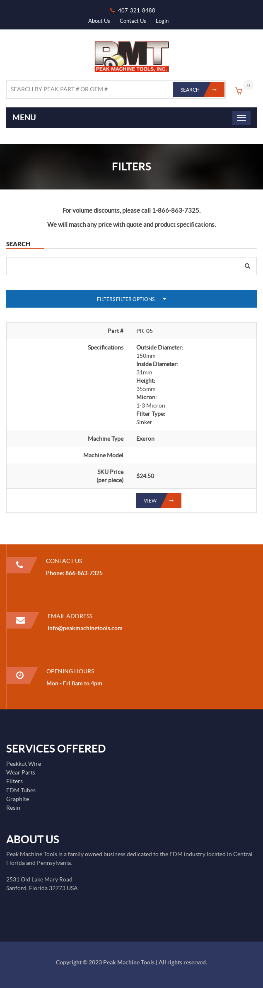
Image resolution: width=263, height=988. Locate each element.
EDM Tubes (21, 790)
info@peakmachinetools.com (85, 628)
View (162, 500)
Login (162, 21)
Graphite (17, 799)
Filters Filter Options (125, 299)
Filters (14, 781)
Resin (13, 807)
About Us (99, 21)
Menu (24, 117)
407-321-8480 (136, 10)
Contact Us (133, 21)
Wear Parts (20, 772)
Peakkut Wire (23, 763)
